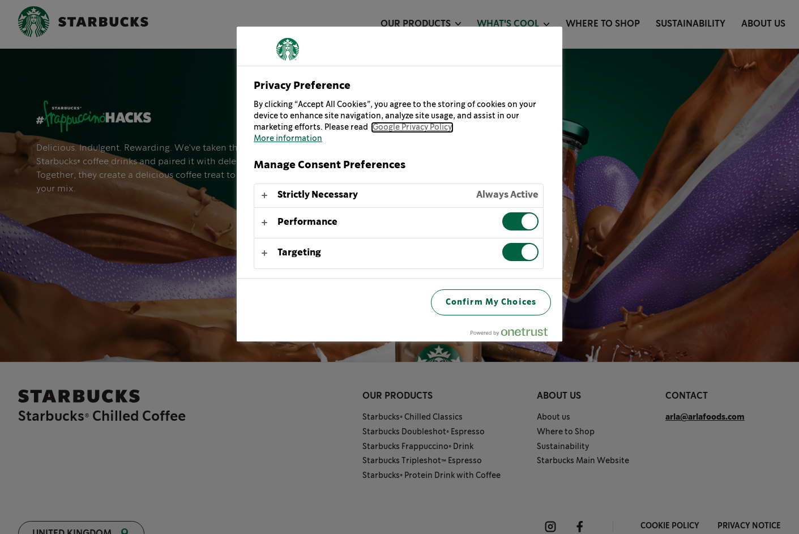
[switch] (520, 221)
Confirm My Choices (491, 302)
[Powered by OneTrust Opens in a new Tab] (514, 334)
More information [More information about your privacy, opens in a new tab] (288, 139)
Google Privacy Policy (412, 127)
